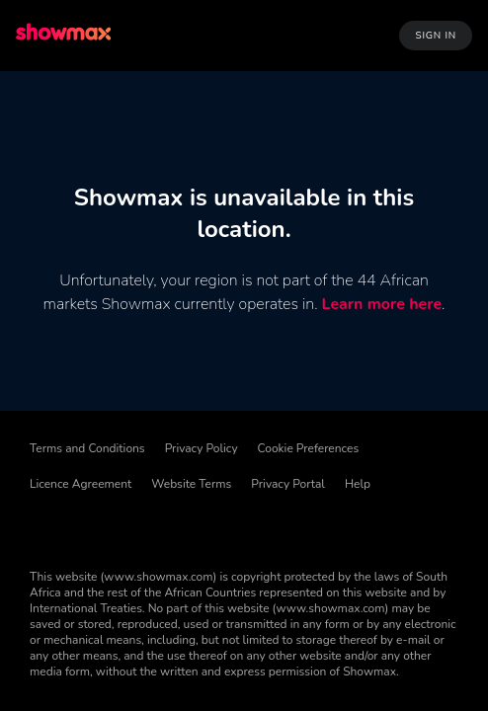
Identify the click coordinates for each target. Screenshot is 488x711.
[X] (199, 527)
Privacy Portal (288, 484)
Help (357, 484)
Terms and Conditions (87, 448)
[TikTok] (97, 527)
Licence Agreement (80, 484)
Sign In (435, 35)
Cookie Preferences (309, 448)
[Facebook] (45, 527)
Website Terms (191, 484)
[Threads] (148, 527)
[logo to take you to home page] (65, 35)
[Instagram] (251, 527)
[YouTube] (302, 527)
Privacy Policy (201, 448)
